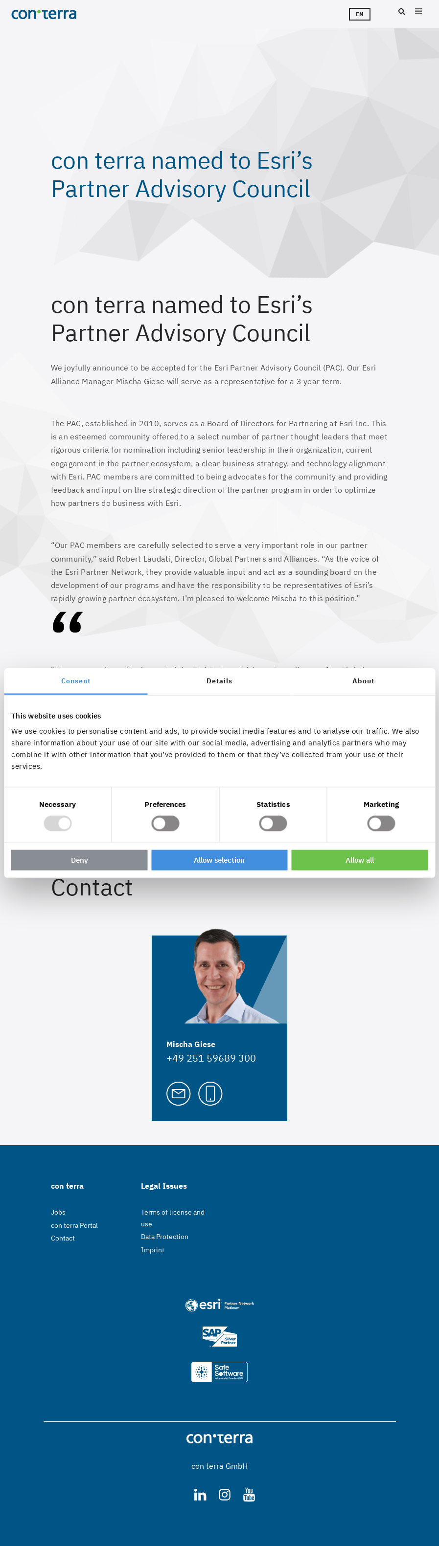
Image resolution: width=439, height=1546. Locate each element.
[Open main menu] (418, 11)
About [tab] (363, 680)
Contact (63, 1238)
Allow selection (219, 860)
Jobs (58, 1212)
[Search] (400, 12)
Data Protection (164, 1236)
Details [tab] (219, 680)
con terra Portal (74, 1225)
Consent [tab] (76, 680)
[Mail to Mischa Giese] (178, 1092)
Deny (79, 860)
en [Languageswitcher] (360, 14)
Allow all (360, 860)
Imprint (152, 1249)
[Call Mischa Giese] (210, 1092)
